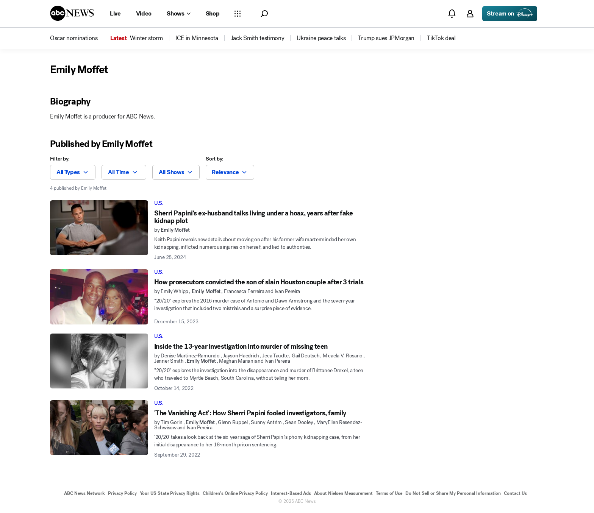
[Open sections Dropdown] (237, 13)
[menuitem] (74, 38)
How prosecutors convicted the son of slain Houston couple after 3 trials (258, 282)
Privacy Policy (122, 493)
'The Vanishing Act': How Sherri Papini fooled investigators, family (250, 413)
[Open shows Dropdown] (178, 14)
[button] (264, 13)
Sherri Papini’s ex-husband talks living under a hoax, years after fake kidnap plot (253, 217)
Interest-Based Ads (291, 493)
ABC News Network (84, 493)
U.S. (159, 203)
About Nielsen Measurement (343, 493)
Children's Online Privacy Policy (235, 493)
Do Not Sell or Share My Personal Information (453, 493)
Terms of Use (389, 493)
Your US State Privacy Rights (170, 493)
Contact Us (515, 493)
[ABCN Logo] (72, 13)
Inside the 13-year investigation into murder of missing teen (241, 346)
